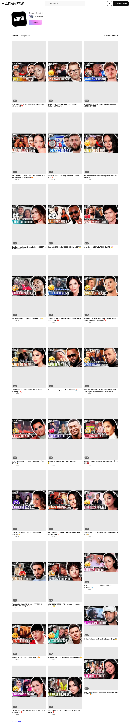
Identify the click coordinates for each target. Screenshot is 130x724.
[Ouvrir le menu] (3, 3)
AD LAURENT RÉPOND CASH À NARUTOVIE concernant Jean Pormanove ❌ (100, 319)
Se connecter (120, 3)
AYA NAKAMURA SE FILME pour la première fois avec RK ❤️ (28, 105)
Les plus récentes (110, 36)
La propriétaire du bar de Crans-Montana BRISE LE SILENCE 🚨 (64, 319)
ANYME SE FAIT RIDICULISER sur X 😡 (26, 657)
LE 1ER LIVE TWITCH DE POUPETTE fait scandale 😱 (26, 533)
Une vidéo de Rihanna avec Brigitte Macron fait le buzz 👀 (100, 176)
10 (20, 721)
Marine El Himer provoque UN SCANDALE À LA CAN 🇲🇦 (101, 462)
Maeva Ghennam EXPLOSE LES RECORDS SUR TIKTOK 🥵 (101, 693)
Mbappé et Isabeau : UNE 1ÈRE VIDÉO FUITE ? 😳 (64, 462)
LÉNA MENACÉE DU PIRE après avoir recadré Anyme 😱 (64, 605)
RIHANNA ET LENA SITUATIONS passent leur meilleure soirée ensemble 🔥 (28, 176)
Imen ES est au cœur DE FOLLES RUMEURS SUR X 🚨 (64, 711)
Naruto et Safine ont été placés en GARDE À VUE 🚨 (63, 176)
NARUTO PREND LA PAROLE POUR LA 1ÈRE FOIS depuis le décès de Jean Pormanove (100, 391)
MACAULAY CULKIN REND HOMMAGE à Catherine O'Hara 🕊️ (62, 105)
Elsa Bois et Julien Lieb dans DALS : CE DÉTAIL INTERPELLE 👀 (28, 248)
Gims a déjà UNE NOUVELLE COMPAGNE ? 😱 (64, 247)
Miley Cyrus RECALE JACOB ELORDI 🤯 (98, 247)
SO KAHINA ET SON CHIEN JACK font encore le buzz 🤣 (101, 533)
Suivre (35, 22)
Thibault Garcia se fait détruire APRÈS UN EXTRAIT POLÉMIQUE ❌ (27, 605)
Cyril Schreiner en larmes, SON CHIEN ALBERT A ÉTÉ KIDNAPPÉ (100, 105)
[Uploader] (109, 3)
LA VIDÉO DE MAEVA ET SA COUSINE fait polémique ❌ (27, 391)
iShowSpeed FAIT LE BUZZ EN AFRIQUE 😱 (27, 318)
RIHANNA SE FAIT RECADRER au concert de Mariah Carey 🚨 (64, 533)
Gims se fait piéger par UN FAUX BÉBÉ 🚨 (62, 390)
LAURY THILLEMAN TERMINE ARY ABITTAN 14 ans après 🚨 (28, 711)
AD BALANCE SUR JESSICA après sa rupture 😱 (65, 657)
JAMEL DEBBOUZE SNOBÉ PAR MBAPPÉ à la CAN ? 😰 (28, 462)
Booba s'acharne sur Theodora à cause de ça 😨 (100, 639)
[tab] (15, 35)
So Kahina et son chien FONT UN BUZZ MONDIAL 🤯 (97, 587)
